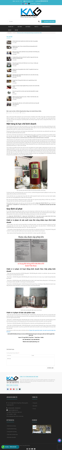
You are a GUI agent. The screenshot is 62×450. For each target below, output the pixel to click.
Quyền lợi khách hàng (11, 428)
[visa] (31, 448)
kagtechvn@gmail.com (28, 1)
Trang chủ (34, 403)
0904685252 (17, 408)
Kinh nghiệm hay (46, 26)
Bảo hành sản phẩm (11, 437)
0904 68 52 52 (44, 1)
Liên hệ (16, 30)
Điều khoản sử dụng (11, 425)
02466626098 (11, 408)
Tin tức (34, 408)
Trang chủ (11, 26)
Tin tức (36, 26)
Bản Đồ (9, 30)
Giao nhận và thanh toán (12, 434)
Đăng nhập (33, 3)
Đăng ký (38, 3)
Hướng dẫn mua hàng (12, 431)
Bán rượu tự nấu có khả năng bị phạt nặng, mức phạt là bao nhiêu (24, 111)
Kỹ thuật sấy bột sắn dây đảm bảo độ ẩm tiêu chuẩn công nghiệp (25, 41)
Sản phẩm (34, 405)
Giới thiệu (20, 26)
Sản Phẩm (28, 26)
